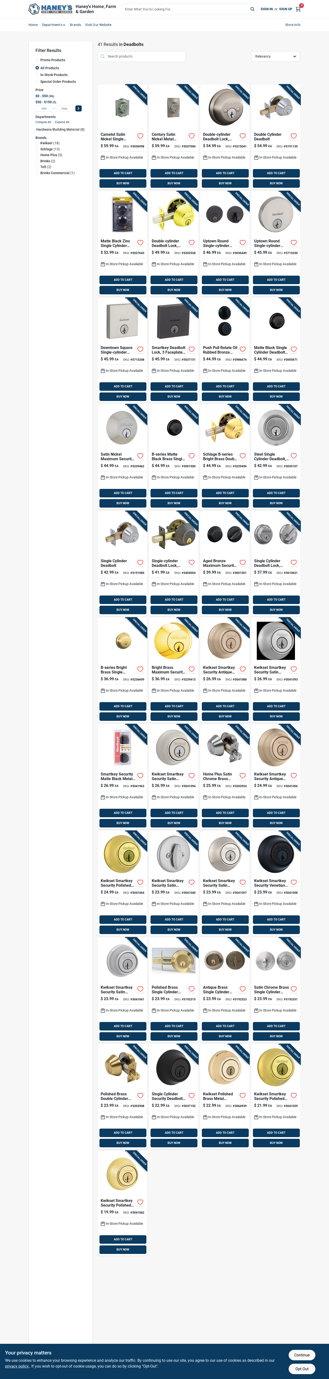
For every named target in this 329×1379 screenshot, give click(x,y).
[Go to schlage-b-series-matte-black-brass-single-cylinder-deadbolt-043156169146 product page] (173, 456)
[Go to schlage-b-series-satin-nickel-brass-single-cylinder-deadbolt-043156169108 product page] (122, 456)
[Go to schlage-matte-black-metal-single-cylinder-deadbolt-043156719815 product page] (276, 350)
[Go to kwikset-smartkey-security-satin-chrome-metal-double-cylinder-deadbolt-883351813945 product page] (276, 670)
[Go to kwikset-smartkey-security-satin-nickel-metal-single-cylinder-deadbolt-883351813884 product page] (224, 883)
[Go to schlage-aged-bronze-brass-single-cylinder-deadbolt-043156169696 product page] (224, 563)
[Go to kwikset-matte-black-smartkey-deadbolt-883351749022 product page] (173, 1096)
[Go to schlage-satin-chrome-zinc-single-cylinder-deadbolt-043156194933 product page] (276, 563)
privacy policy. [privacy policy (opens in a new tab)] (17, 1366)
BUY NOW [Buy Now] (122, 183)
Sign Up (285, 9)
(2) (47, 161)
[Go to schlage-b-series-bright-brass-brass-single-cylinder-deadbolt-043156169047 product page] (173, 670)
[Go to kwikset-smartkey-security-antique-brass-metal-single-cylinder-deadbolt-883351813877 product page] (276, 776)
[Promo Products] (37, 59)
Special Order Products (58, 81)
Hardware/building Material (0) (60, 129)
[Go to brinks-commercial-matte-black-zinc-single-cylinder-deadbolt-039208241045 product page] (122, 243)
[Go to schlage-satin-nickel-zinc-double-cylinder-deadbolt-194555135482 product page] (224, 137)
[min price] (44, 108)
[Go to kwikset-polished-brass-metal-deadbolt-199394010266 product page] (224, 1096)
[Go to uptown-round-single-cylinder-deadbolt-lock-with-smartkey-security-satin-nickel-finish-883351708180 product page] (276, 243)
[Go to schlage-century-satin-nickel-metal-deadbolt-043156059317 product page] (173, 137)
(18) (50, 143)
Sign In (267, 9)
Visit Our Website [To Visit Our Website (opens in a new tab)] (98, 25)
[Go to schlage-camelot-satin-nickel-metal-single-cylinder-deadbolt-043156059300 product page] (122, 137)
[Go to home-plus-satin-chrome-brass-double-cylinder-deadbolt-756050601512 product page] (224, 776)
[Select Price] (78, 108)
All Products (49, 68)
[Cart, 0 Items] (298, 9)
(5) (51, 155)
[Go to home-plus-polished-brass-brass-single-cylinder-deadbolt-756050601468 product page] (173, 989)
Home (33, 25)
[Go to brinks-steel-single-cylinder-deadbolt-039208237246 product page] (276, 456)
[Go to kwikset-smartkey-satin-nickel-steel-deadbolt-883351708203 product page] (122, 350)
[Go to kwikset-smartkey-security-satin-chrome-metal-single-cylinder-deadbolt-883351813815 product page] (173, 883)
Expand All (62, 122)
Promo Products (52, 60)
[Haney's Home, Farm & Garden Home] (50, 9)
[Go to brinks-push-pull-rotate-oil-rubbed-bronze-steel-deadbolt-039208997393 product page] (224, 350)
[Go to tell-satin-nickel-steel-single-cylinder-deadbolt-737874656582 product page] (122, 563)
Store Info (293, 25)
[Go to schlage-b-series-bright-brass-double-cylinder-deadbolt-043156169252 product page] (224, 456)
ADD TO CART (123, 173)
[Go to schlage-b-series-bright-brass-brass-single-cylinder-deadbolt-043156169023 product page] (122, 670)
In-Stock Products (54, 75)
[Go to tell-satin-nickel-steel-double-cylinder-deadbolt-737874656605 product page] (276, 137)
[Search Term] (189, 9)
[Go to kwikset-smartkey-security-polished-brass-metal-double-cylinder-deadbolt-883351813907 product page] (122, 883)
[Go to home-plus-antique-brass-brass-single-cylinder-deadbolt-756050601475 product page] (224, 989)
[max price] (64, 108)
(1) (57, 173)
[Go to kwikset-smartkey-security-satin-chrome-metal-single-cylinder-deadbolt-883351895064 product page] (122, 989)
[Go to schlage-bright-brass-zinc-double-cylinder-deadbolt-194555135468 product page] (173, 243)
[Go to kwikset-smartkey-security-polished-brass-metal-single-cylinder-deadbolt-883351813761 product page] (276, 1096)
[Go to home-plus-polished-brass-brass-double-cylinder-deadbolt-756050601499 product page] (122, 1096)
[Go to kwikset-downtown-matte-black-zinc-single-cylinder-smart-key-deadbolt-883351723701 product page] (173, 350)
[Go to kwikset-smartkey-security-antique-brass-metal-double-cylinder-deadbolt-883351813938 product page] (224, 670)
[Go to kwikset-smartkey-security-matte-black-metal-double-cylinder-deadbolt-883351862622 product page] (122, 776)
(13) (50, 149)
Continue (302, 1355)
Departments (52, 25)
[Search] (252, 9)
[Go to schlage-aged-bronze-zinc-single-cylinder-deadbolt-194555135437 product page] (173, 563)
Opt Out (302, 1369)
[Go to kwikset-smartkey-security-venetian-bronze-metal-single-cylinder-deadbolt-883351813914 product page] (276, 883)
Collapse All (43, 122)
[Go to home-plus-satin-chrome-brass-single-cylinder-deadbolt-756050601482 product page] (276, 989)
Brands (75, 25)
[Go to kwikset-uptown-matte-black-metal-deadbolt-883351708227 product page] (224, 243)
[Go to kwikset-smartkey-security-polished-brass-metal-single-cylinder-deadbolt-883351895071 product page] (122, 1203)
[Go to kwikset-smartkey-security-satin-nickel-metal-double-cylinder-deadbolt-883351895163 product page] (173, 776)
